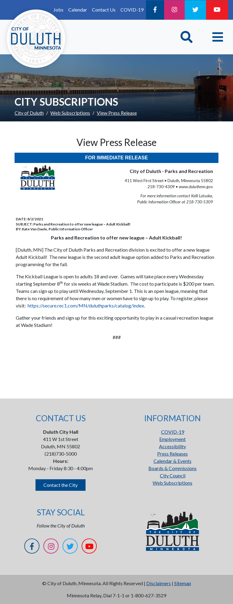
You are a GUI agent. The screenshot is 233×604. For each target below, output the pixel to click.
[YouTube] (217, 10)
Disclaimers (158, 583)
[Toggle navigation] (217, 37)
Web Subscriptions (70, 113)
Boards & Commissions (172, 468)
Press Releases (172, 453)
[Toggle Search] (187, 37)
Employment (172, 439)
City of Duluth (29, 113)
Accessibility (172, 446)
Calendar (77, 9)
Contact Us (104, 9)
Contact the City (60, 485)
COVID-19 (132, 9)
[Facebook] (155, 10)
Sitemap (182, 583)
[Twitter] (195, 10)
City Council (172, 475)
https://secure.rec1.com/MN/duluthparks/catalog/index (86, 305)
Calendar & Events (172, 461)
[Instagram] (174, 10)
